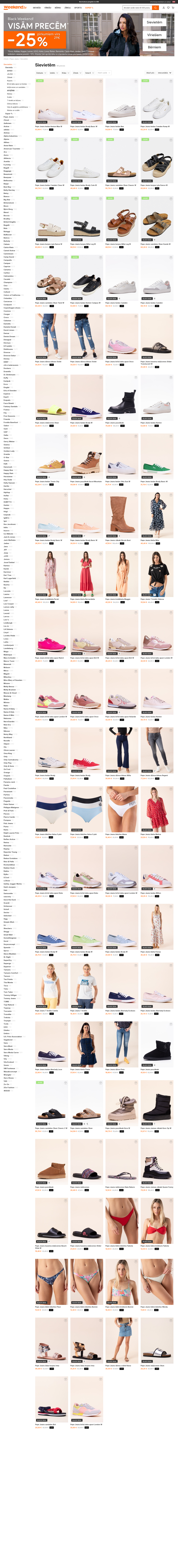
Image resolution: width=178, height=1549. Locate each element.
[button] (41, 73)
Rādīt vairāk (104, 73)
